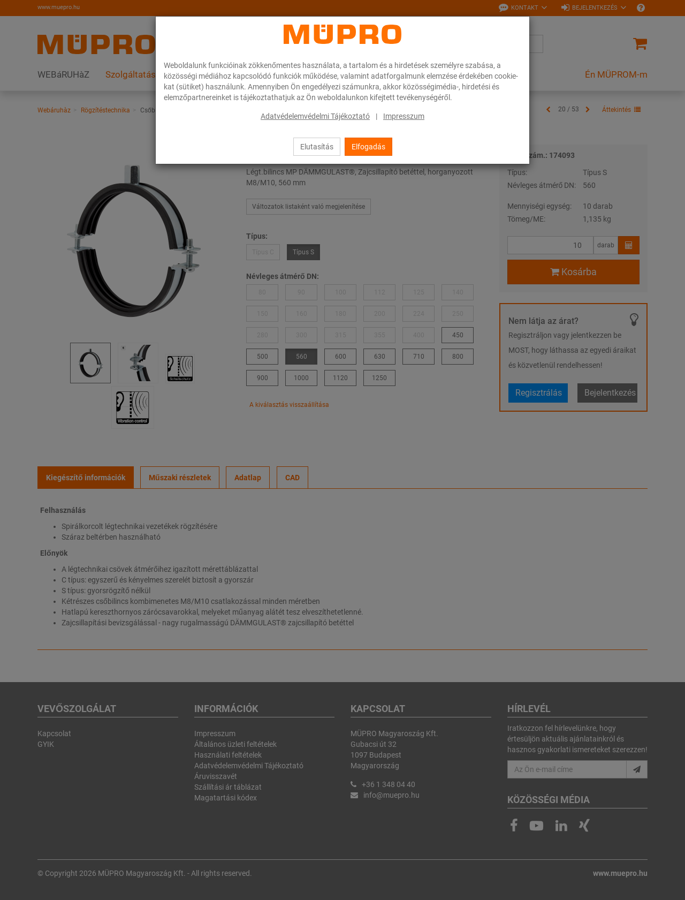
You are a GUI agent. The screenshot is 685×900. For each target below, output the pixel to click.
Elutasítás (316, 146)
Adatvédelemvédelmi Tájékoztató (315, 116)
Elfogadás (368, 146)
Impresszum (403, 116)
